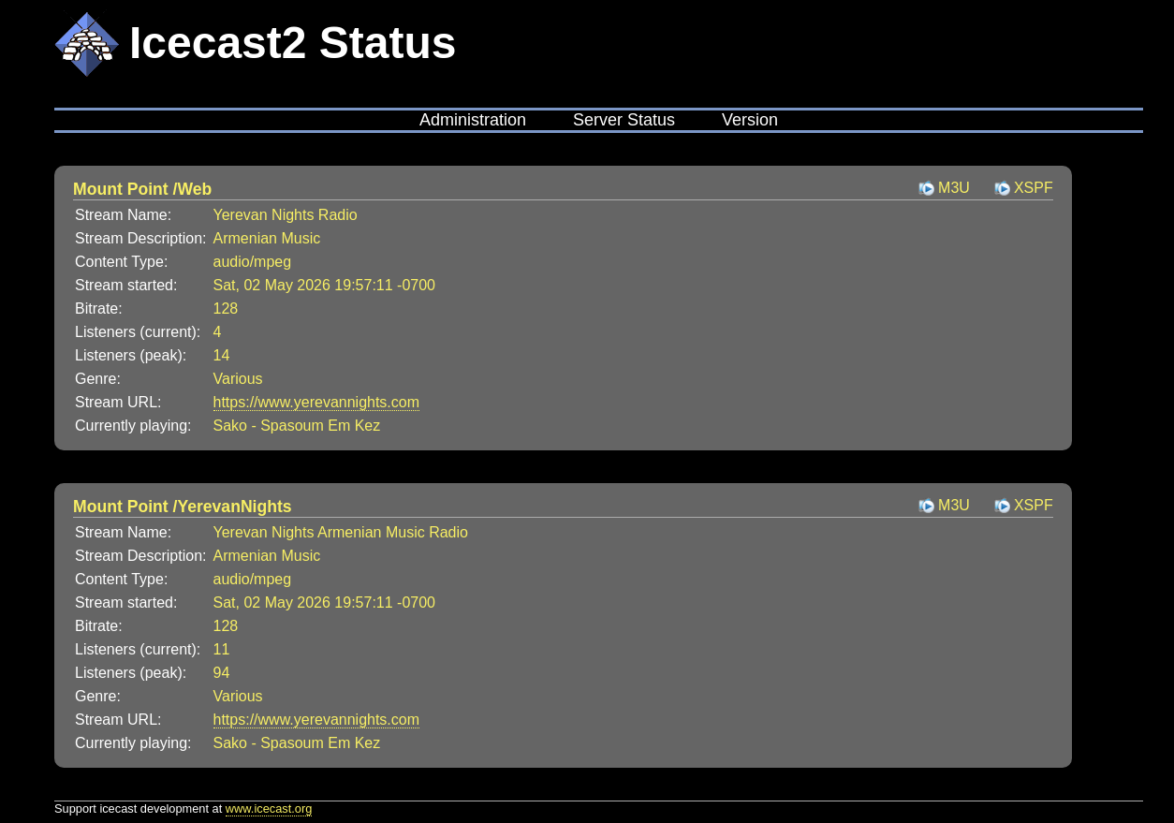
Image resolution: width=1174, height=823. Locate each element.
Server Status (624, 119)
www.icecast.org (269, 808)
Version (750, 119)
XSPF (1033, 188)
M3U (954, 188)
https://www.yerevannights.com (316, 402)
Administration (472, 119)
